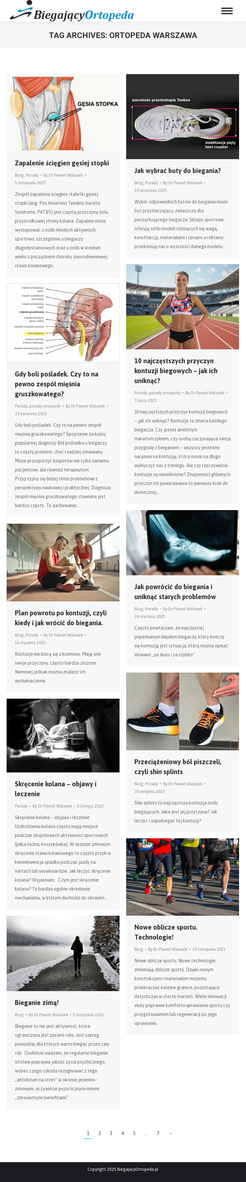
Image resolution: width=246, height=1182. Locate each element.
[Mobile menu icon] (227, 11)
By (63, 175)
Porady (32, 175)
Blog (19, 175)
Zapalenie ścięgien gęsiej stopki (62, 163)
